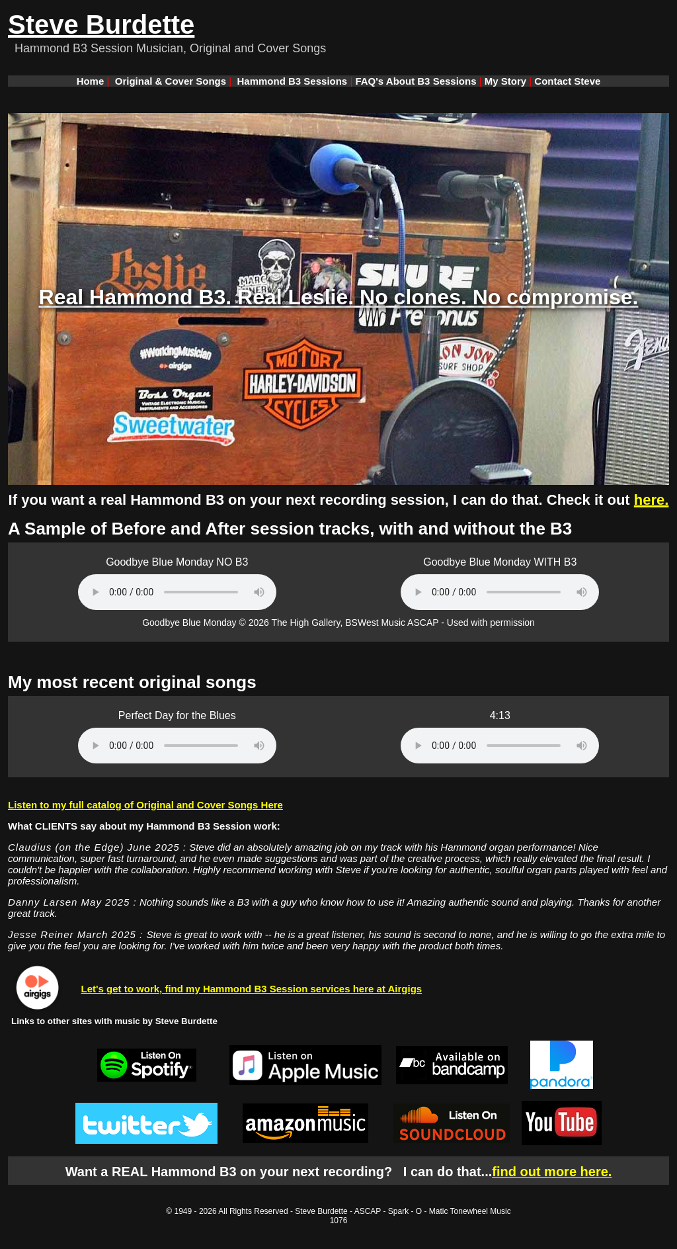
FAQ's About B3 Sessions (415, 81)
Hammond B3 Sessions (292, 81)
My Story (505, 81)
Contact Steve (567, 81)
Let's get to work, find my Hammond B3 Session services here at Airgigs (251, 988)
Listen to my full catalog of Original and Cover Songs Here (145, 804)
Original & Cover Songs (170, 81)
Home (90, 81)
